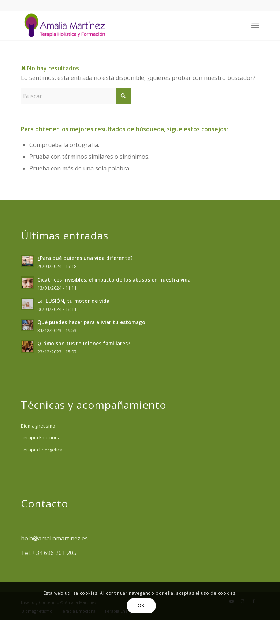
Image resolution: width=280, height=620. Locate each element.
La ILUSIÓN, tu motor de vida (73, 300)
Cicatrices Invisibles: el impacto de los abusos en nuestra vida (114, 279)
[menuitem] (255, 25)
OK (141, 605)
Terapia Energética (42, 449)
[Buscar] (76, 96)
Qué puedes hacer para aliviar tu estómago (91, 322)
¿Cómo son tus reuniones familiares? (83, 343)
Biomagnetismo (38, 425)
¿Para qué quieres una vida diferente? (85, 257)
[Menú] (255, 25)
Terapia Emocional (41, 437)
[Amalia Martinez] (116, 25)
